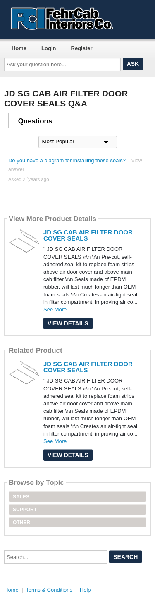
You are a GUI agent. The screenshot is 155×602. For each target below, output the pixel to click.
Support (25, 510)
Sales (21, 497)
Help (85, 590)
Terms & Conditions (49, 590)
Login (48, 48)
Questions (35, 121)
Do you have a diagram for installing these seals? (67, 160)
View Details (68, 323)
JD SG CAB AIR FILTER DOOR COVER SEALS (88, 235)
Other (21, 522)
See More (55, 309)
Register (82, 48)
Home (19, 48)
